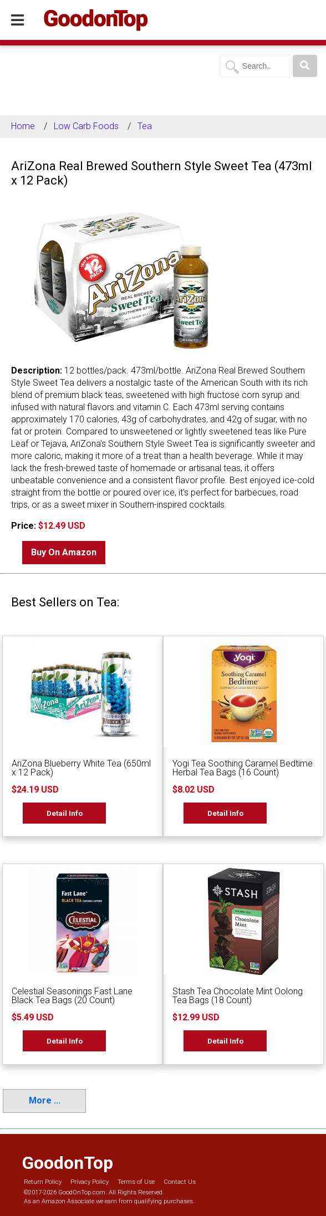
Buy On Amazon (63, 552)
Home (23, 126)
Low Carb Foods (86, 126)
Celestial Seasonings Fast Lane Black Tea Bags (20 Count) (72, 995)
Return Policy (43, 1182)
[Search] (305, 66)
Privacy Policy (89, 1182)
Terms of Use (136, 1182)
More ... (44, 1100)
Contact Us (180, 1182)
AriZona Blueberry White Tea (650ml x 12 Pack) (81, 768)
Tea (144, 126)
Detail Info (65, 813)
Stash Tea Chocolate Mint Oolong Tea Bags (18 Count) (237, 995)
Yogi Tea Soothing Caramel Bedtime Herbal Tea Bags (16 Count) (242, 768)
